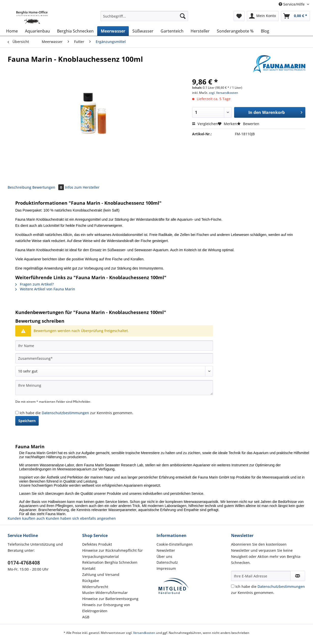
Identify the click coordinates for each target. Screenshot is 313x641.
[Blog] (265, 31)
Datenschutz (167, 562)
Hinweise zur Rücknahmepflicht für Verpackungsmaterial (112, 553)
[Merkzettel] (239, 16)
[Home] (12, 31)
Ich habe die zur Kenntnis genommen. (76, 412)
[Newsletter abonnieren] (297, 576)
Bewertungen (48, 187)
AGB (85, 617)
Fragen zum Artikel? (34, 284)
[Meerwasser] (113, 31)
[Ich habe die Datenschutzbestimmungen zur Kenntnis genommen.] (17, 412)
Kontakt (88, 568)
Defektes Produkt (97, 544)
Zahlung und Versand (100, 574)
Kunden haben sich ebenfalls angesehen (81, 518)
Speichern (27, 420)
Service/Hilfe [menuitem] (292, 4)
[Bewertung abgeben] (114, 371)
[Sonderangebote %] (235, 31)
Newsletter (165, 550)
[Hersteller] (200, 31)
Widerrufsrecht (95, 586)
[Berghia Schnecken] (75, 31)
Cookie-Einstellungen (174, 544)
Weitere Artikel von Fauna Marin (45, 289)
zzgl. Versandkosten (223, 93)
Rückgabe (90, 580)
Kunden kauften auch (26, 518)
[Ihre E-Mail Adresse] (261, 576)
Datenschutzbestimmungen (65, 412)
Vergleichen (205, 123)
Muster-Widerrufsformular (105, 592)
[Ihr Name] (114, 345)
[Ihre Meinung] (114, 387)
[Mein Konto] (263, 16)
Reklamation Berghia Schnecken (109, 562)
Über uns (164, 556)
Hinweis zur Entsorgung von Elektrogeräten (106, 607)
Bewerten (248, 123)
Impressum (166, 568)
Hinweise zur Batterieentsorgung (110, 598)
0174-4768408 (24, 562)
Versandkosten (144, 633)
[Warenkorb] (295, 16)
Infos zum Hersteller (82, 187)
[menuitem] (144, 18)
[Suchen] (182, 16)
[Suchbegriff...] (144, 16)
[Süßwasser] (143, 31)
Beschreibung (19, 187)
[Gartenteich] (172, 31)
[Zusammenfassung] (114, 358)
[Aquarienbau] (37, 31)
